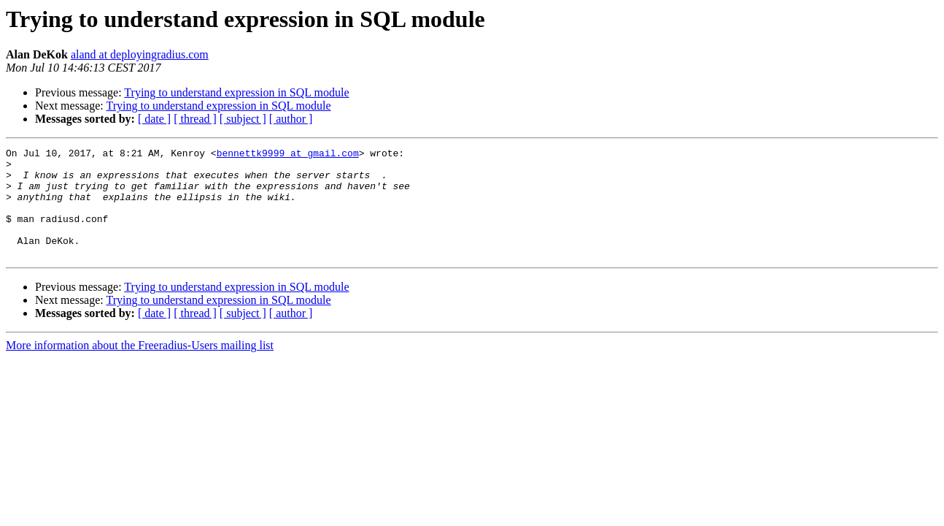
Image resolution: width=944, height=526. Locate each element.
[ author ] (291, 119)
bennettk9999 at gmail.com (288, 154)
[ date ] (154, 119)
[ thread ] (195, 119)
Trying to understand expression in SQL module (236, 92)
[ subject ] (243, 119)
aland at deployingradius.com (140, 54)
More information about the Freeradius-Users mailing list (140, 367)
